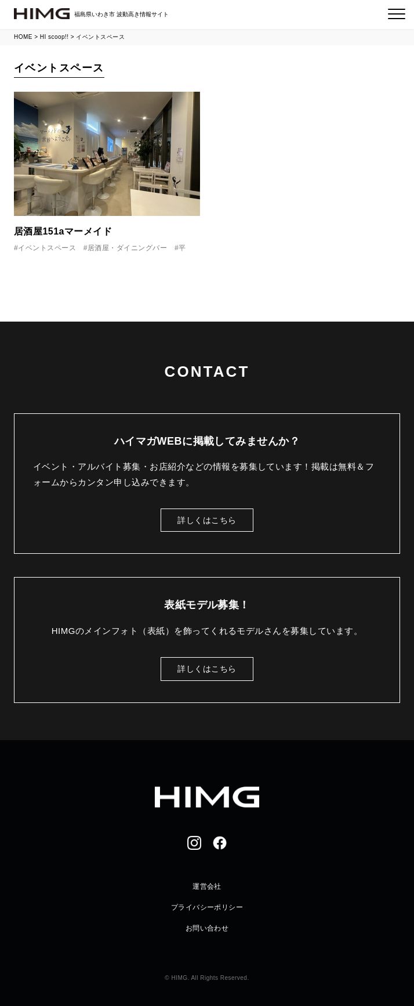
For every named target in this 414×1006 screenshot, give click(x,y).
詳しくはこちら (206, 520)
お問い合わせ (207, 928)
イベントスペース (47, 248)
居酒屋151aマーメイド (63, 231)
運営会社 (207, 886)
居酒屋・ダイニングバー (127, 248)
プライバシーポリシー (207, 907)
